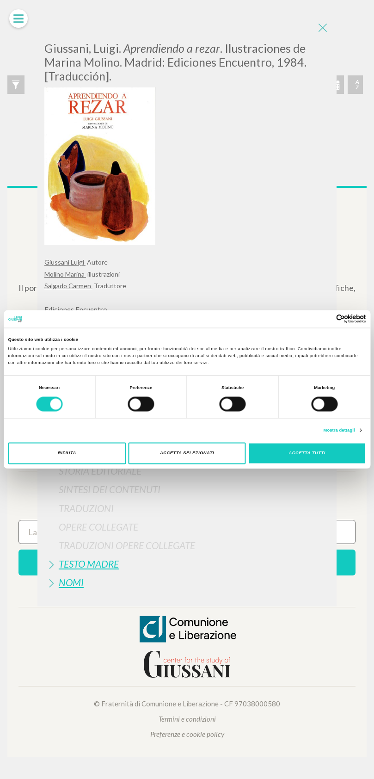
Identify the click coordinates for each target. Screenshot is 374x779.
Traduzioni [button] (86, 508)
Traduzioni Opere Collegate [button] (127, 545)
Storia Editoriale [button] (100, 470)
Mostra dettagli (339, 430)
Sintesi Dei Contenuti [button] (109, 489)
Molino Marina (65, 274)
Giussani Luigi (65, 262)
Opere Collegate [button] (98, 526)
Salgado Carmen (68, 286)
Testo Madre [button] (89, 563)
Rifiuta (67, 453)
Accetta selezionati (187, 453)
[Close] (322, 28)
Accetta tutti (307, 453)
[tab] (187, 470)
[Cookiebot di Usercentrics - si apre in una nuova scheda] (325, 319)
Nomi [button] (71, 582)
